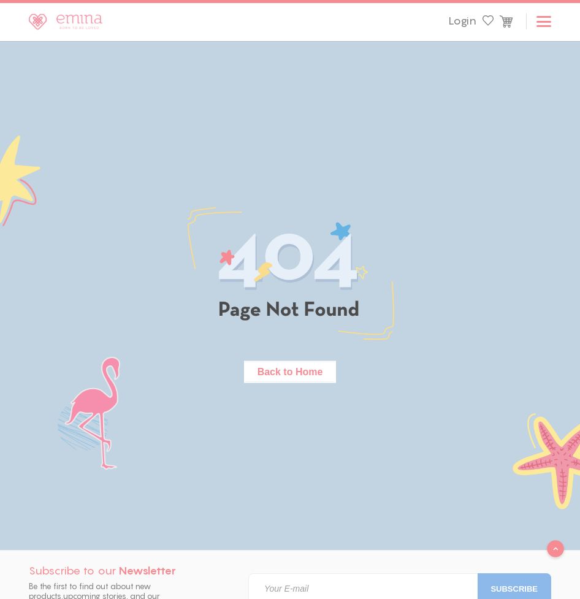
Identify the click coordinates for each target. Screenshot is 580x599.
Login (462, 21)
